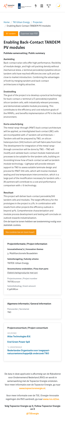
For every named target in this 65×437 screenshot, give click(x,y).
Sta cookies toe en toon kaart (20, 232)
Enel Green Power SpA (18, 342)
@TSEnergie (32, 413)
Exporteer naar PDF (29, 34)
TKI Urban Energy (21, 22)
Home (7, 22)
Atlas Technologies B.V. (19, 336)
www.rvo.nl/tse (51, 399)
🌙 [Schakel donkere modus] (58, 6)
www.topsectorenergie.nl (32, 388)
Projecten (37, 22)
